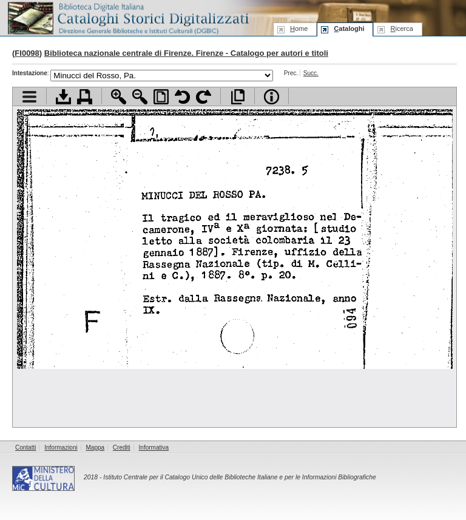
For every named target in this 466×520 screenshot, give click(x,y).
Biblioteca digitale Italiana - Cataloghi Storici (127, 17)
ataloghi (349, 28)
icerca (401, 28)
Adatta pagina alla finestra (161, 96)
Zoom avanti (118, 96)
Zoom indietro (139, 96)
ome (299, 28)
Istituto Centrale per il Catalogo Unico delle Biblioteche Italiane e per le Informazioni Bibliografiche (239, 477)
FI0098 (27, 53)
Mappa (95, 447)
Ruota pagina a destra (203, 96)
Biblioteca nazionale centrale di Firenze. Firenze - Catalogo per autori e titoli (186, 53)
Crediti (121, 447)
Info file (271, 96)
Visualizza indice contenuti (29, 96)
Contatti (25, 447)
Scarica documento (63, 96)
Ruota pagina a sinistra (182, 96)
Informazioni (60, 447)
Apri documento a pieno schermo (237, 96)
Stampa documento (84, 96)
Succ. (311, 73)
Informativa (154, 447)
